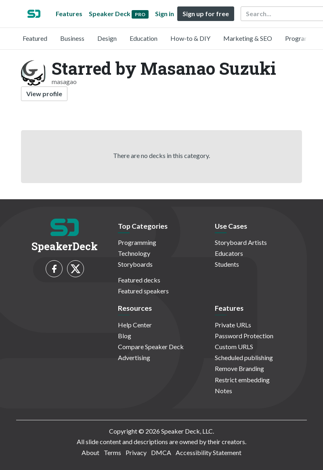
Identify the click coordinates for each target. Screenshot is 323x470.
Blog (124, 335)
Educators (229, 253)
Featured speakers (143, 291)
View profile (44, 93)
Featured (35, 38)
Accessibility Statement (208, 452)
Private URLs (233, 325)
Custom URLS (234, 346)
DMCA (161, 452)
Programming (137, 242)
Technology (134, 253)
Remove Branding (239, 368)
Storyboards (135, 264)
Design (107, 38)
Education (143, 38)
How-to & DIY (190, 38)
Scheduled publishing (244, 357)
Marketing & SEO (247, 38)
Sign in (164, 13)
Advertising (134, 357)
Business (72, 38)
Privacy (136, 452)
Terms (112, 452)
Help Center (135, 325)
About (90, 452)
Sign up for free (205, 13)
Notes (223, 390)
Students (227, 264)
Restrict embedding (242, 380)
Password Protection (244, 335)
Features (69, 13)
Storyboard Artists (241, 242)
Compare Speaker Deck (151, 346)
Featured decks (139, 280)
